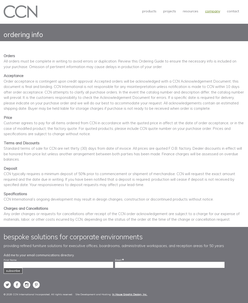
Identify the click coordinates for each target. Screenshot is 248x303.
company (212, 11)
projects (169, 11)
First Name (10, 260)
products (149, 11)
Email (118, 260)
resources (190, 11)
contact (233, 11)
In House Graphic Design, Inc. (129, 294)
